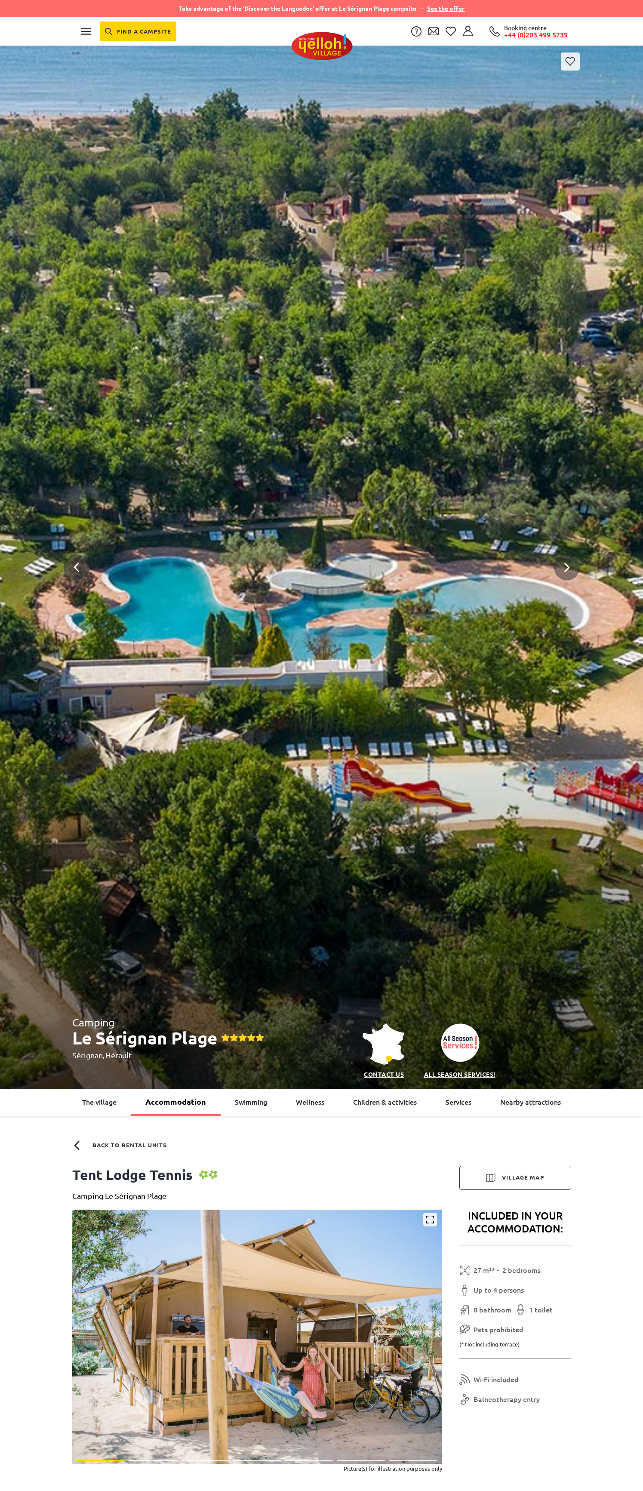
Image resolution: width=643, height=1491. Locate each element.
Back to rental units (119, 1145)
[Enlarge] (430, 1219)
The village (99, 1102)
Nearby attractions (530, 1102)
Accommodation (175, 1101)
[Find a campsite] (138, 31)
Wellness (310, 1102)
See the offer (446, 8)
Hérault (118, 1055)
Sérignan (87, 1055)
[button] (321, 531)
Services (458, 1102)
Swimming (251, 1102)
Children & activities (385, 1102)
